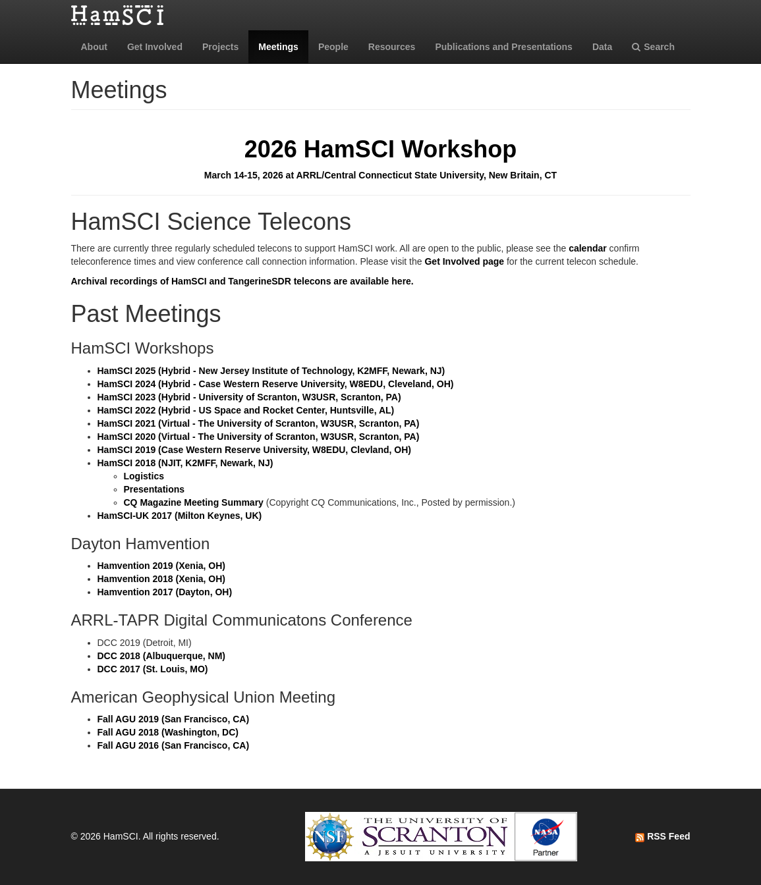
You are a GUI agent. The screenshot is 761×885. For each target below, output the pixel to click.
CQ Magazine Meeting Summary (194, 502)
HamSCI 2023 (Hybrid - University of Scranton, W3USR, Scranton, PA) (249, 397)
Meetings (278, 46)
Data (602, 46)
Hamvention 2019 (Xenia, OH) (162, 565)
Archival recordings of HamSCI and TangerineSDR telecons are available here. (242, 281)
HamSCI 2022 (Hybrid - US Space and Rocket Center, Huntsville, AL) (246, 410)
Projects (220, 46)
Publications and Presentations (504, 46)
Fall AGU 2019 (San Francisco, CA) (174, 719)
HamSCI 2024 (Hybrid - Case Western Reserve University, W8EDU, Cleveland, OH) (276, 384)
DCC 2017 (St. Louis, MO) (153, 669)
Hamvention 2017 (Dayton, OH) (165, 592)
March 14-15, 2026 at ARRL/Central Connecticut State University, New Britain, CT (380, 175)
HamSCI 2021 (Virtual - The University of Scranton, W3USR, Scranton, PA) (259, 423)
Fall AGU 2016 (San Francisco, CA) (174, 745)
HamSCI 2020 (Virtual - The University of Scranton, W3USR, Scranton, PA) (259, 436)
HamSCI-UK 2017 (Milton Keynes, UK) (180, 515)
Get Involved (155, 46)
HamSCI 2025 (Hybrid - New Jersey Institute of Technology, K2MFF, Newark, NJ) (271, 370)
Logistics (144, 476)
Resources (392, 46)
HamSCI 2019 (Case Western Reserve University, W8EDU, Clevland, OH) (254, 449)
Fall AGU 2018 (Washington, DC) (168, 732)
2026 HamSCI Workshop (380, 149)
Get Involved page (464, 261)
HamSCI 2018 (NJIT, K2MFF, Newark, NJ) (185, 463)
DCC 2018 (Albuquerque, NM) (161, 656)
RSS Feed (662, 836)
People (333, 46)
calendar (588, 248)
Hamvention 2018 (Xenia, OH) (162, 579)
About (94, 46)
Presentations (154, 489)
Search (653, 46)
